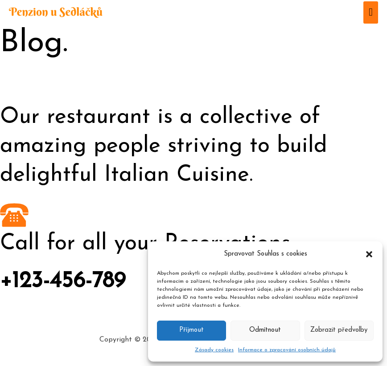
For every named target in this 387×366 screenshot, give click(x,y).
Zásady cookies (214, 350)
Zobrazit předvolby (338, 330)
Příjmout (191, 330)
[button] (369, 254)
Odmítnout (265, 330)
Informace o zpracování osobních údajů (287, 350)
